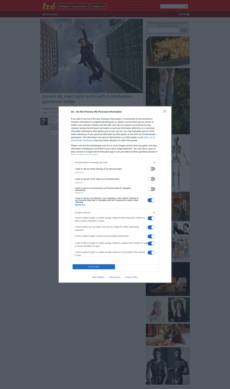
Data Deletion (98, 277)
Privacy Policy (131, 277)
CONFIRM (93, 267)
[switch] (151, 169)
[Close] (166, 112)
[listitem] (115, 162)
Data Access (115, 277)
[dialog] (115, 194)
